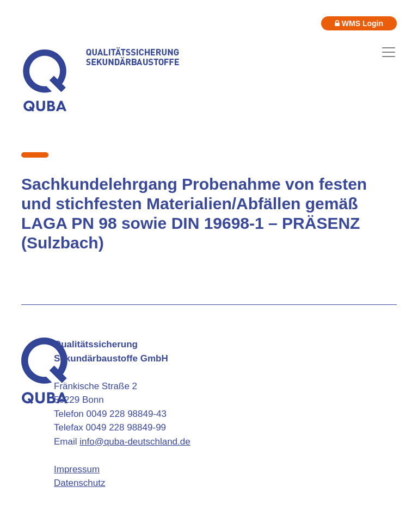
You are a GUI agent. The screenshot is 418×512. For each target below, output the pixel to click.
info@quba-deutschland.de (134, 441)
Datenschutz (80, 483)
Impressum (77, 469)
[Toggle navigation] (388, 52)
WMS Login (359, 23)
